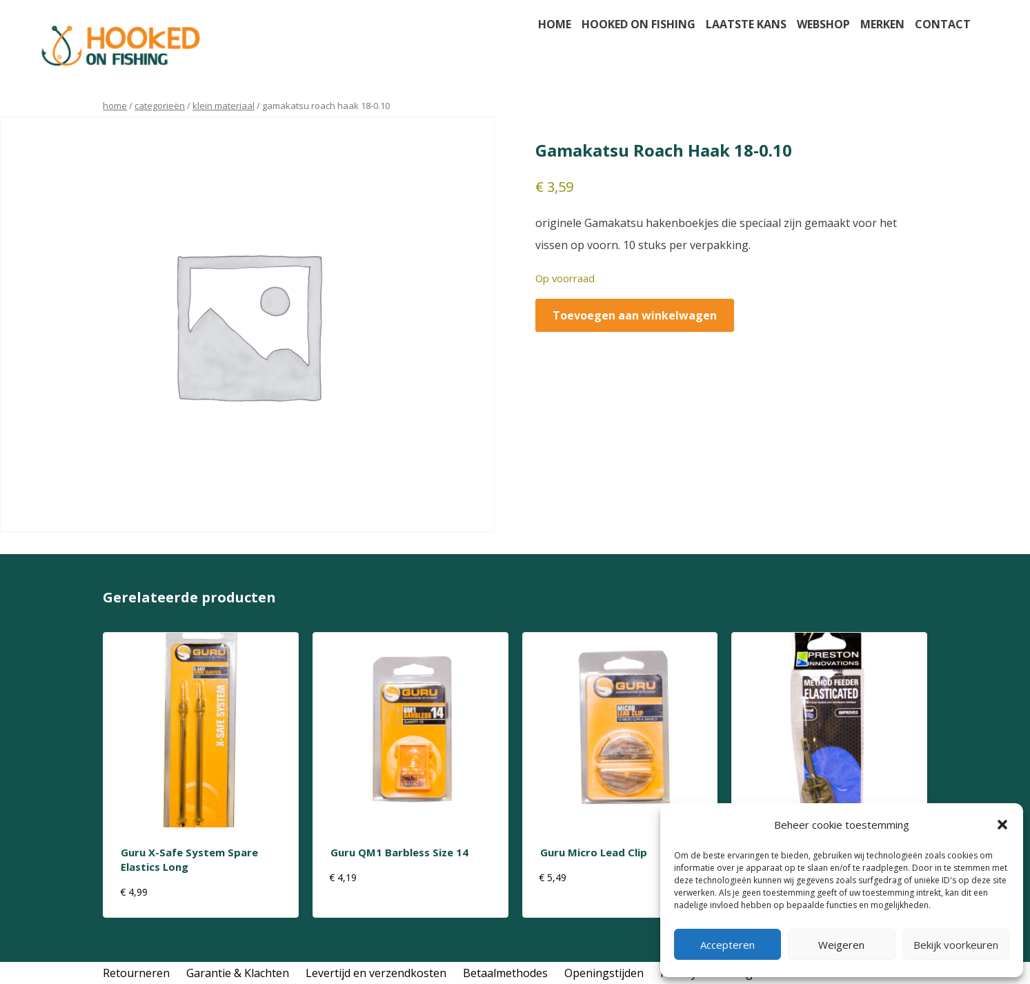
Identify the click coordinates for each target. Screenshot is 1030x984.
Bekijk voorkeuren (955, 945)
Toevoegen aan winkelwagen (635, 315)
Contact (943, 24)
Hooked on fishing (638, 24)
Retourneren (136, 973)
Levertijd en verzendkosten (376, 973)
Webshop (823, 24)
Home (554, 24)
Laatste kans (746, 24)
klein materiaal (223, 105)
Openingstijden (604, 973)
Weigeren (841, 945)
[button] (1002, 825)
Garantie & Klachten (237, 973)
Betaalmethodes (505, 973)
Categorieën (160, 105)
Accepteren (727, 945)
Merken (882, 24)
